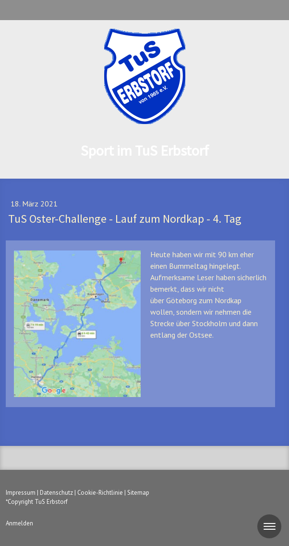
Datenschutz (56, 493)
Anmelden (19, 523)
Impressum (21, 493)
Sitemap (138, 493)
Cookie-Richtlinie (100, 493)
